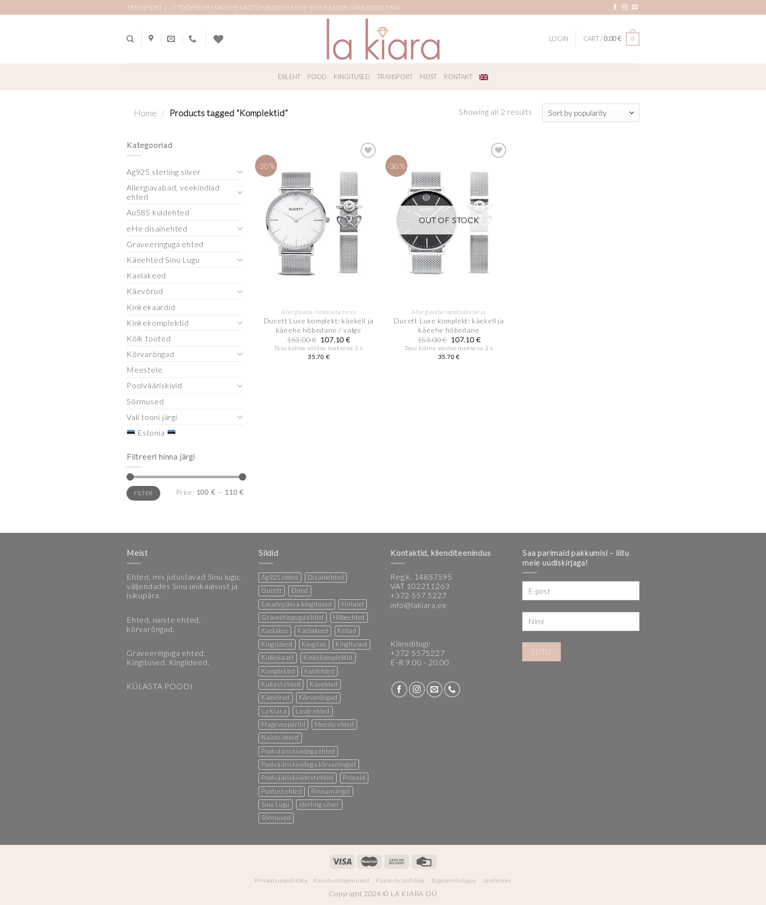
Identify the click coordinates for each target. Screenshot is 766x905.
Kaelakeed (146, 275)
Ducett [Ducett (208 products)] (271, 590)
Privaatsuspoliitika (281, 880)
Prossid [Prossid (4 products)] (354, 777)
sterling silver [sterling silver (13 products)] (319, 804)
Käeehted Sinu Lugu (163, 259)
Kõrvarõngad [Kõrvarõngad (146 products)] (318, 697)
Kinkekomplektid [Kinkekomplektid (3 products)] (328, 657)
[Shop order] (590, 113)
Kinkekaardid (151, 307)
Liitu (541, 651)
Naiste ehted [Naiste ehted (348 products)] (280, 737)
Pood (317, 77)
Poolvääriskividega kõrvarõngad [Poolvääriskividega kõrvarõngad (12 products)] (308, 764)
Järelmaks (496, 880)
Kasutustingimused (341, 880)
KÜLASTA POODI (159, 686)
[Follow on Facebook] (615, 7)
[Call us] (452, 689)
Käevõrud (145, 290)
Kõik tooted (149, 338)
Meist (428, 77)
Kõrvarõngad (150, 353)
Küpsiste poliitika (400, 880)
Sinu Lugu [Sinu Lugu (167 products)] (275, 804)
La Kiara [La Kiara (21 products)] (273, 711)
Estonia (151, 432)
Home (145, 112)
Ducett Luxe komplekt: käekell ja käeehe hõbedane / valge (319, 325)
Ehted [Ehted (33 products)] (299, 590)
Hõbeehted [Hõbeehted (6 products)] (349, 617)
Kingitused (352, 77)
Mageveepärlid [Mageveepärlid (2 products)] (283, 724)
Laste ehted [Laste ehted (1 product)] (313, 711)
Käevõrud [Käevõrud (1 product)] (275, 697)
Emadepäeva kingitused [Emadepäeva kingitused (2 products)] (296, 604)
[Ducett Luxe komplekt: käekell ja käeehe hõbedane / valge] (318, 221)
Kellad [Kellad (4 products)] (347, 630)
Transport (395, 77)
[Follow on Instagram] (625, 7)
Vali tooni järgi (152, 416)
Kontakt (458, 77)
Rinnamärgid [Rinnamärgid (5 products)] (330, 791)
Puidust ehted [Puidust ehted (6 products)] (281, 791)
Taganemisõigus (453, 880)
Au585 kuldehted (158, 212)
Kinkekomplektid (158, 322)
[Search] (130, 39)
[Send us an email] (635, 7)
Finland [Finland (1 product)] (352, 604)
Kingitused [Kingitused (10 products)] (351, 644)
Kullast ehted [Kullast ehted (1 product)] (280, 684)
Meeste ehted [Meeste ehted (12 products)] (334, 724)
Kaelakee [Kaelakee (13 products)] (274, 630)
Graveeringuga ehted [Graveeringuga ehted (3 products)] (292, 617)
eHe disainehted (157, 228)
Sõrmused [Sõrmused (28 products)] (276, 817)
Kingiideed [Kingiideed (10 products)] (277, 644)
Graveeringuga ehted (165, 244)
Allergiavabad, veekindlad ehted (173, 192)
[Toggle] (240, 171)
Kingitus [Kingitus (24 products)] (314, 644)
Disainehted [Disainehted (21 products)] (326, 577)
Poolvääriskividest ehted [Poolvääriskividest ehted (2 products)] (297, 777)
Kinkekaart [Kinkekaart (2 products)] (277, 657)
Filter (143, 493)
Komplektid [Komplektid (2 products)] (278, 671)
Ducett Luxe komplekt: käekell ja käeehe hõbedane (449, 325)
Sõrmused (145, 401)
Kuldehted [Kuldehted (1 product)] (319, 671)
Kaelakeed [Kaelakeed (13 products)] (313, 630)
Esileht (289, 77)
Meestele (144, 369)
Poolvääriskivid (154, 385)
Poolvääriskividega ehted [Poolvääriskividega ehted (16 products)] (298, 751)
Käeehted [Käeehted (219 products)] (324, 684)
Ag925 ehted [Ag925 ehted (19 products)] (279, 577)
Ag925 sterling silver (164, 171)
